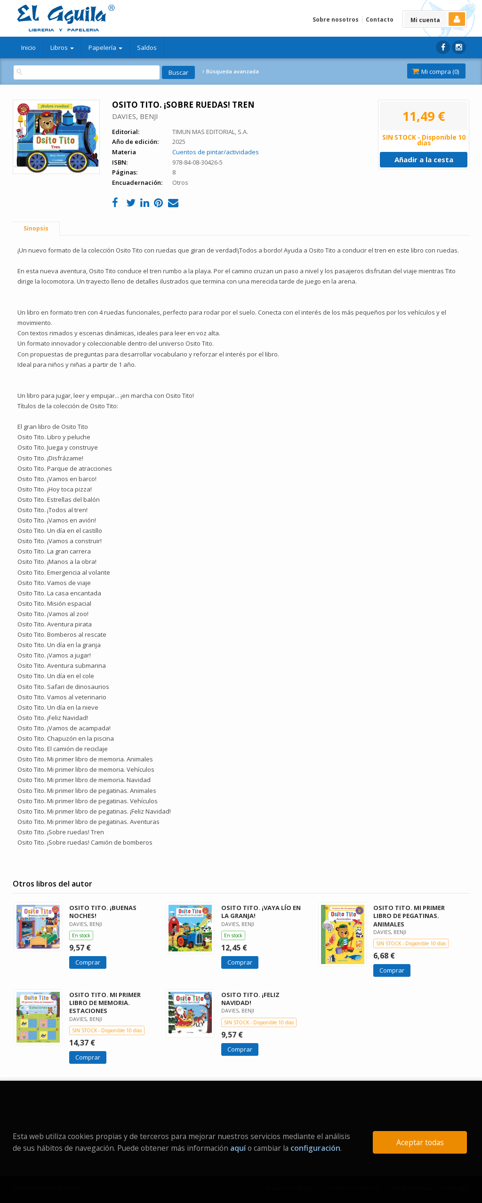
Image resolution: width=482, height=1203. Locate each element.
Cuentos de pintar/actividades (215, 152)
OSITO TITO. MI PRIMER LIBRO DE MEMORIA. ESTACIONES (105, 1002)
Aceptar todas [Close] (420, 1142)
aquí (238, 1148)
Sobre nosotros (336, 20)
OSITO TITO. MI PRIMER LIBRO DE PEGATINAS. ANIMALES (409, 915)
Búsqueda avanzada (230, 71)
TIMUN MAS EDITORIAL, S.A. (210, 131)
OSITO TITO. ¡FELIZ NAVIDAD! (250, 998)
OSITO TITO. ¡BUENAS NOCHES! (103, 911)
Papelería (105, 47)
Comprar (87, 962)
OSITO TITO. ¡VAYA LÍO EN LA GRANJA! (261, 911)
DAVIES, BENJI (135, 116)
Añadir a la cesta (423, 159)
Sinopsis (36, 228)
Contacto (380, 20)
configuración (315, 1148)
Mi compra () (435, 71)
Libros (62, 47)
